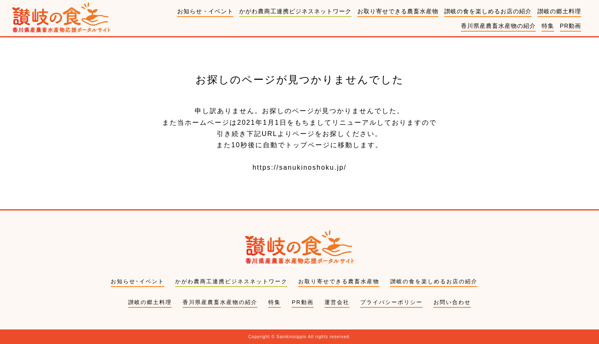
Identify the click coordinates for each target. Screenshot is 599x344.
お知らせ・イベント (205, 11)
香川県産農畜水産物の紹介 (498, 25)
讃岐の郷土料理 (559, 11)
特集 (548, 25)
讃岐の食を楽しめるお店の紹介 (488, 11)
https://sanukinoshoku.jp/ (299, 167)
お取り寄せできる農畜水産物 (397, 11)
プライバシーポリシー (391, 302)
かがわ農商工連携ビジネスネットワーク (295, 11)
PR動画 (570, 25)
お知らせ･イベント (137, 281)
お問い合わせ (452, 302)
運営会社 (336, 302)
